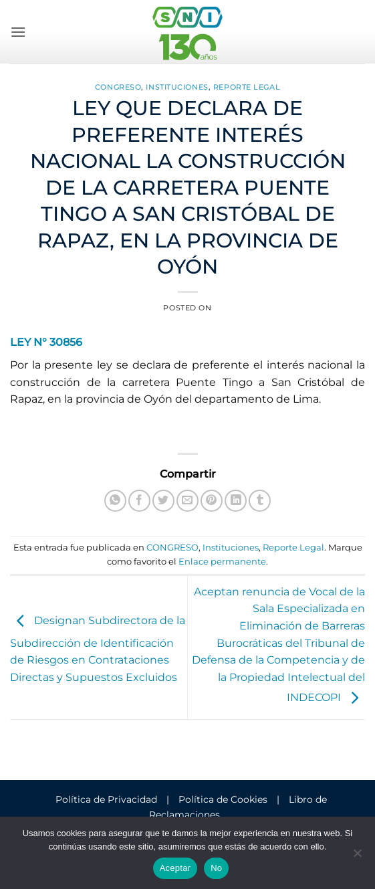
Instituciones (177, 87)
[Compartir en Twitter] (163, 501)
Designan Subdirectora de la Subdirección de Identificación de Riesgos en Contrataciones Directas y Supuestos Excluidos (97, 649)
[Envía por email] (187, 501)
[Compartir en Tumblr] (260, 501)
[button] (18, 31)
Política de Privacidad (106, 799)
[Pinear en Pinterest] (212, 501)
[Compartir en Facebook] (139, 501)
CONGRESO (118, 87)
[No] (357, 857)
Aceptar (175, 868)
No (216, 868)
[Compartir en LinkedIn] (236, 501)
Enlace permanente (222, 562)
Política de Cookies (222, 799)
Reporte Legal (246, 87)
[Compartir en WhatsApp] (115, 501)
